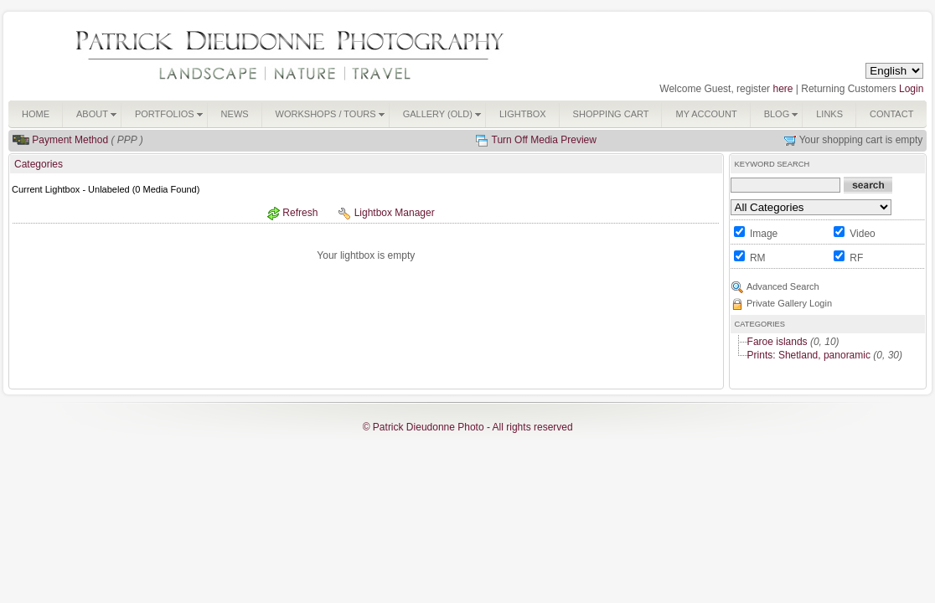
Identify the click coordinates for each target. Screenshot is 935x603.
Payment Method (70, 140)
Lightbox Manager (394, 213)
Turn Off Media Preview (544, 140)
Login (911, 89)
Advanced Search (782, 286)
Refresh (300, 213)
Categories (38, 164)
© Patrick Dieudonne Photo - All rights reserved (468, 427)
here (782, 89)
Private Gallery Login (789, 303)
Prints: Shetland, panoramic (808, 355)
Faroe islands (777, 342)
